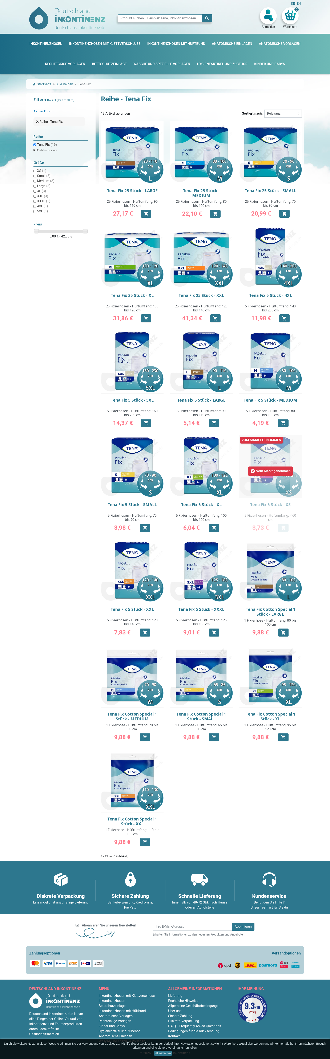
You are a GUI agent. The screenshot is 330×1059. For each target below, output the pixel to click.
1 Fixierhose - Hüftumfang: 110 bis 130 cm (132, 831)
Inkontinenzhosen (112, 1001)
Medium (45, 181)
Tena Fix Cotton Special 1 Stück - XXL (132, 821)
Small (44, 176)
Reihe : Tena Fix (51, 122)
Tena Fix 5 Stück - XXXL (201, 609)
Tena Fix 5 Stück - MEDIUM (270, 400)
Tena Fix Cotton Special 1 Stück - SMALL (201, 716)
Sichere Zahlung (180, 1016)
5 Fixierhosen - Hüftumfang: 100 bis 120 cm (201, 517)
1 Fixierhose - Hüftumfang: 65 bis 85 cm (201, 727)
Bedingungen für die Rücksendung (193, 1031)
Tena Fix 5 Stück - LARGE (201, 400)
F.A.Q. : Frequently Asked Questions (194, 1026)
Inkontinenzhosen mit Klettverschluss (127, 996)
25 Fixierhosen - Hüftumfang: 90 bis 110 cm (132, 203)
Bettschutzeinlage (112, 1006)
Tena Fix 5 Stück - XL (201, 504)
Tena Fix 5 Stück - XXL (132, 609)
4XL (42, 206)
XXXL (43, 201)
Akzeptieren (163, 1053)
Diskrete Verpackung (183, 1021)
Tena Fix (47, 145)
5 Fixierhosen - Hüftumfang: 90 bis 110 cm (201, 413)
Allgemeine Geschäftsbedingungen (194, 1006)
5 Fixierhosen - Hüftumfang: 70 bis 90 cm (132, 517)
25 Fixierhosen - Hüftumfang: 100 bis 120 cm (132, 308)
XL (41, 191)
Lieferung (175, 996)
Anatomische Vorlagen (116, 1016)
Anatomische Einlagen (115, 1036)
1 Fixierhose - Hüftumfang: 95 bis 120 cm (270, 727)
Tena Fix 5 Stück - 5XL (132, 400)
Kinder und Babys (112, 1026)
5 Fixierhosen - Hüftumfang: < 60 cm (270, 517)
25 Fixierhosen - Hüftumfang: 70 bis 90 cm (270, 203)
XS (41, 171)
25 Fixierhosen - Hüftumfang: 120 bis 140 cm (201, 308)
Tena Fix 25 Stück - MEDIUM (201, 193)
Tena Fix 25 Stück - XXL (201, 295)
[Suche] (165, 18)
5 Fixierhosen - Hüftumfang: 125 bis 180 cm (201, 622)
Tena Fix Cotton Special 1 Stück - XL (270, 716)
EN (299, 3)
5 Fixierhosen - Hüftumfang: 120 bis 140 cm (132, 622)
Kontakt (174, 1036)
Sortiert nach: (252, 113)
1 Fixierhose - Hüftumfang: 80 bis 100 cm (270, 622)
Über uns (174, 1011)
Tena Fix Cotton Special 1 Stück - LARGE (270, 612)
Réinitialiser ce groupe (46, 150)
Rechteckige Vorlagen (115, 1021)
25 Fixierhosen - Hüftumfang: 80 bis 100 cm (201, 203)
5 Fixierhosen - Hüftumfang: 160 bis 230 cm (132, 413)
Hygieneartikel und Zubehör (119, 1031)
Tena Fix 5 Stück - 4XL (270, 295)
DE (293, 3)
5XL (42, 211)
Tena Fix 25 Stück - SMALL (270, 190)
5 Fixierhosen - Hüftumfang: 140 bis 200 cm (270, 308)
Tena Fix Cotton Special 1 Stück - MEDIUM (132, 716)
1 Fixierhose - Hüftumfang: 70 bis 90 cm (132, 727)
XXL (42, 196)
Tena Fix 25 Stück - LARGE (132, 190)
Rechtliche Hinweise (183, 1001)
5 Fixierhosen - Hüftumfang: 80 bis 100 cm (270, 413)
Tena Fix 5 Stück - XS (270, 504)
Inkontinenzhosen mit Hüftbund (122, 1011)
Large (44, 186)
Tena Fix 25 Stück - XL (132, 295)
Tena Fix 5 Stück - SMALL (132, 504)
